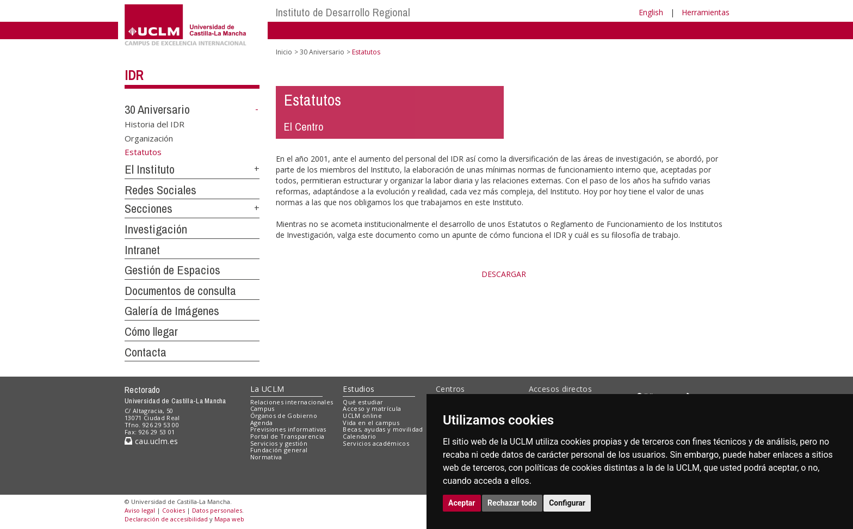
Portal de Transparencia (287, 436)
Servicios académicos (376, 443)
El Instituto (150, 169)
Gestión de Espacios (172, 270)
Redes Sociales (160, 190)
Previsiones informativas (288, 429)
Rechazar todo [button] (512, 503)
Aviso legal (140, 510)
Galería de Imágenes (172, 311)
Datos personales (217, 510)
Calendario (359, 436)
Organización (149, 137)
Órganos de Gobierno (283, 415)
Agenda (261, 423)
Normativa (266, 457)
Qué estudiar (363, 402)
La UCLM (267, 389)
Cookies (173, 510)
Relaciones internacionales (291, 402)
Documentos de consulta (180, 290)
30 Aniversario (157, 109)
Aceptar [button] (461, 503)
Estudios (358, 389)
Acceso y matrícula (372, 408)
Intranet (142, 250)
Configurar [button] (567, 503)
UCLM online (362, 415)
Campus (262, 408)
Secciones (148, 208)
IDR (134, 75)
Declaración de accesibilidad (166, 519)
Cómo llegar (151, 331)
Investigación (156, 229)
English (651, 12)
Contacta (145, 352)
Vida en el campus (371, 423)
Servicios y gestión (278, 443)
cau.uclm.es (151, 441)
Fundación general (279, 450)
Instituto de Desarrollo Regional (343, 12)
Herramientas (706, 12)
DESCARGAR (503, 274)
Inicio (284, 52)
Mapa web (229, 519)
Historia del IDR (154, 124)
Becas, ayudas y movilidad (383, 429)
